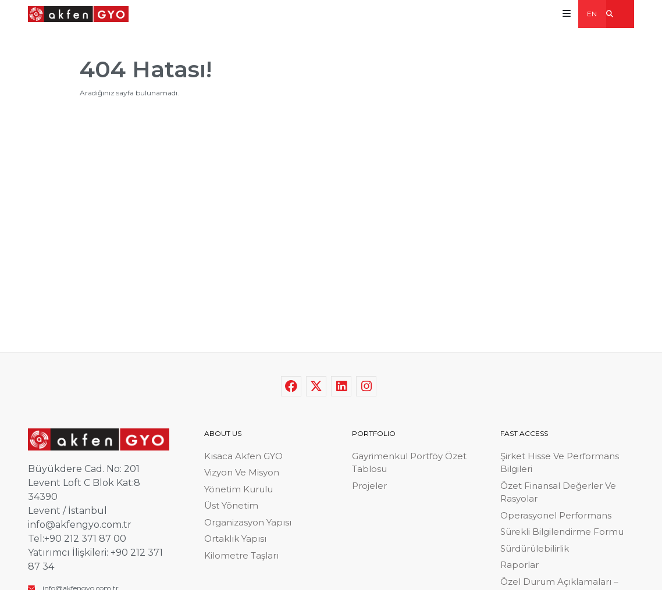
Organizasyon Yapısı (247, 522)
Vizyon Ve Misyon (241, 472)
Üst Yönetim (231, 505)
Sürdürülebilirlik (534, 548)
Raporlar (519, 564)
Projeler (369, 485)
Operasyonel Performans (555, 515)
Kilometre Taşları (241, 555)
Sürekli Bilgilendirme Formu (562, 531)
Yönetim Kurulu (238, 489)
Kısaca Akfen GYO (243, 456)
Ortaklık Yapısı (235, 538)
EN (592, 13)
